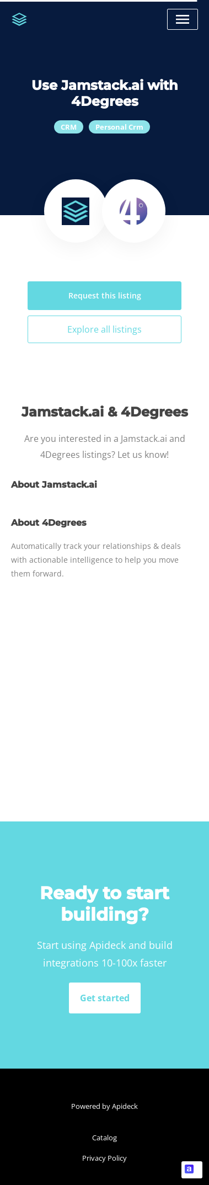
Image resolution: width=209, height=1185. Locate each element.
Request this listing (104, 295)
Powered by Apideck (104, 1106)
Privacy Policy (104, 1158)
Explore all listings (104, 329)
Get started (105, 998)
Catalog (104, 1138)
